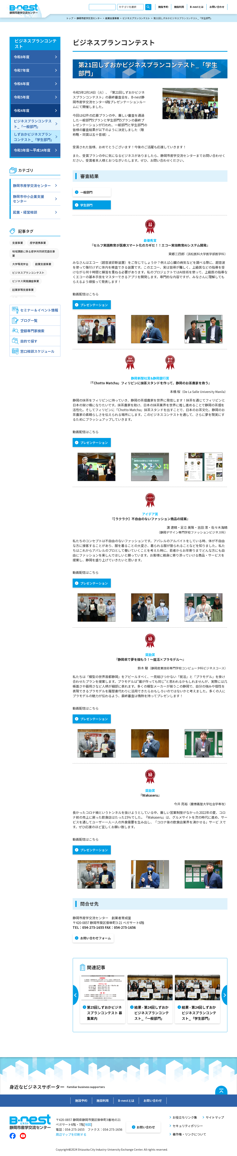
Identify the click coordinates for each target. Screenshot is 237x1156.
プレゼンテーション (94, 305)
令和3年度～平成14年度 (32, 150)
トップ (69, 18)
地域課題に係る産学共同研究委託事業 (33, 254)
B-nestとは (197, 7)
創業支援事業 (112, 18)
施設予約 (163, 7)
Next (224, 999)
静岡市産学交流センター (89, 18)
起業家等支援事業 (23, 290)
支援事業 (17, 243)
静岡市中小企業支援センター (29, 198)
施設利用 (179, 7)
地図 (88, 1123)
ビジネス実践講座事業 (25, 281)
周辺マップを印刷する (71, 1133)
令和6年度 (21, 83)
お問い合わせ (216, 7)
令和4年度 (21, 110)
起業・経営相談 (26, 212)
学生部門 (86, 205)
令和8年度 (21, 56)
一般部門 (86, 192)
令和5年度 (21, 97)
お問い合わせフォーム (95, 938)
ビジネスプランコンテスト (136, 18)
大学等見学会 (20, 264)
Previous (76, 999)
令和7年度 (21, 70)
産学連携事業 (38, 243)
